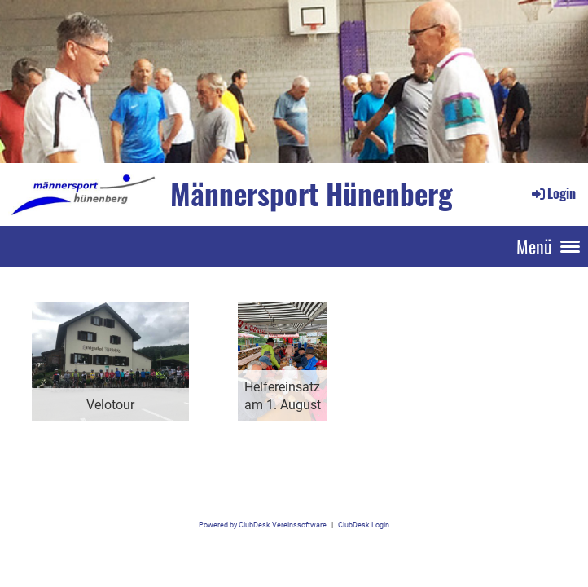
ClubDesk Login (363, 524)
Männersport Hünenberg (311, 194)
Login (552, 193)
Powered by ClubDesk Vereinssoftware (263, 524)
